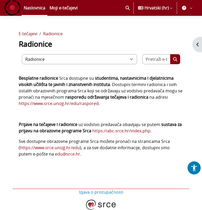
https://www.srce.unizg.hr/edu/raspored (59, 103)
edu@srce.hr (67, 154)
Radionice (53, 34)
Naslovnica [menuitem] (34, 8)
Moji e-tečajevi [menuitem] (63, 8)
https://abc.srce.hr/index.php (121, 131)
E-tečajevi (28, 34)
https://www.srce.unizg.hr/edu (50, 148)
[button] (127, 8)
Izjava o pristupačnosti (101, 192)
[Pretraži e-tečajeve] (156, 59)
